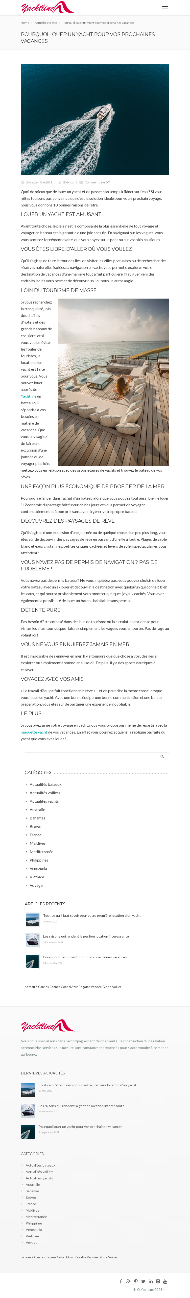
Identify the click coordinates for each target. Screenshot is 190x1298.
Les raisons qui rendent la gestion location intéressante (86, 936)
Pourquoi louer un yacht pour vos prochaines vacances (85, 957)
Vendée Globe (101, 987)
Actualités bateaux (40, 1165)
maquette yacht (34, 732)
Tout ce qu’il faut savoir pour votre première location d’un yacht (92, 915)
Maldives (32, 1210)
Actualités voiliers (39, 1172)
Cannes (54, 987)
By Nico (68, 182)
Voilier (116, 987)
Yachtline (28, 396)
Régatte (84, 987)
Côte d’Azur (69, 987)
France (31, 1204)
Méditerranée (36, 1217)
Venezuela (34, 1229)
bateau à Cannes (37, 987)
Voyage (31, 1242)
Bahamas (33, 1191)
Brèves (31, 1197)
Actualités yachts (39, 1178)
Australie (33, 1184)
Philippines (34, 1223)
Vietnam (32, 1236)
